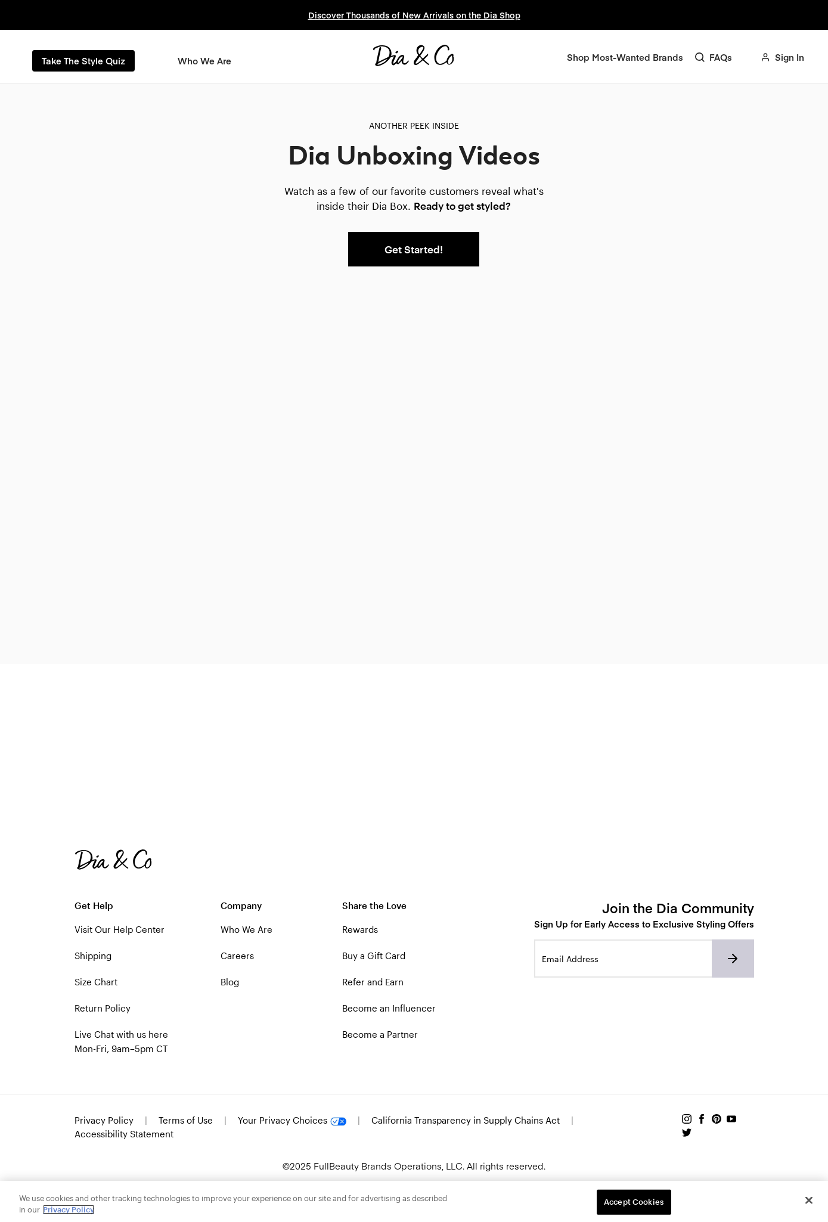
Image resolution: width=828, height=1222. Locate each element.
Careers (237, 955)
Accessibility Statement (124, 1133)
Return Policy (103, 1008)
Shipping (93, 955)
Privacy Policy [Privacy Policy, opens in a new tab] (68, 1209)
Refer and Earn (373, 981)
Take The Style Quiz (83, 60)
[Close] (809, 1200)
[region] (414, 1201)
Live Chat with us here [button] (121, 1034)
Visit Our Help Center (120, 929)
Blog (230, 981)
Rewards (360, 929)
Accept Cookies (633, 1202)
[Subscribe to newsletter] (733, 958)
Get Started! (413, 249)
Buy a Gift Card (373, 955)
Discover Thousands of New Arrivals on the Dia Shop (414, 15)
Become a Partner (380, 1034)
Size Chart (96, 981)
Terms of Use (186, 1120)
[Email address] (623, 958)
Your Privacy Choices (293, 1120)
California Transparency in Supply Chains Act (465, 1120)
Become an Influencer (389, 1008)
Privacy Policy (105, 1120)
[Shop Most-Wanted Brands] (625, 57)
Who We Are (246, 929)
